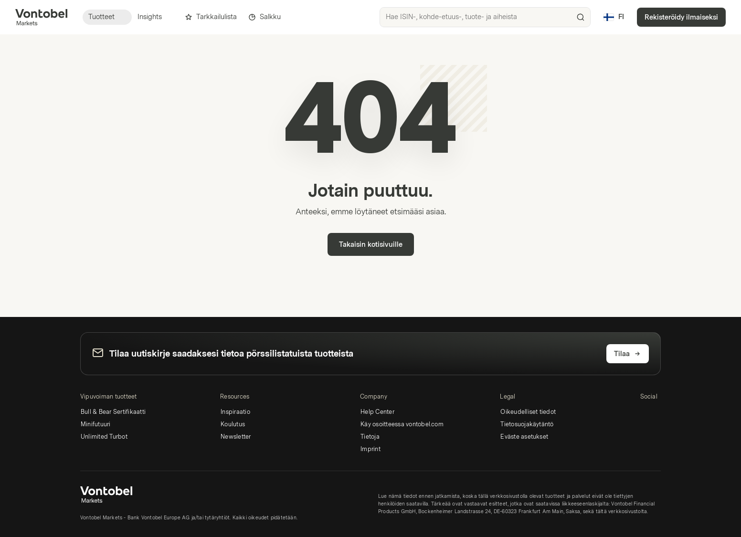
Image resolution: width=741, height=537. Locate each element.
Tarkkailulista (211, 17)
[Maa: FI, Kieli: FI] (613, 17)
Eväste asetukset (524, 436)
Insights (155, 17)
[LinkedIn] (646, 413)
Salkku (264, 17)
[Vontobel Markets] (41, 17)
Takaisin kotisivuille (370, 245)
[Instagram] (661, 413)
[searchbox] (485, 17)
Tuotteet (107, 17)
